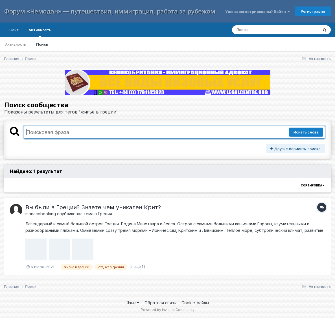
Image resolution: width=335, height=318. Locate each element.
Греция (105, 213)
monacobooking (40, 213)
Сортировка (313, 185)
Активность (40, 32)
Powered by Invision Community (167, 310)
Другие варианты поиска (295, 148)
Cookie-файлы (195, 302)
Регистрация (313, 11)
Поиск (42, 44)
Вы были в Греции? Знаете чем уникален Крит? (93, 207)
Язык (132, 302)
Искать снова (306, 132)
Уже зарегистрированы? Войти (257, 11)
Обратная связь (160, 302)
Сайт (13, 30)
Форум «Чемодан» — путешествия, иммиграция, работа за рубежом (109, 11)
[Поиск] (269, 29)
